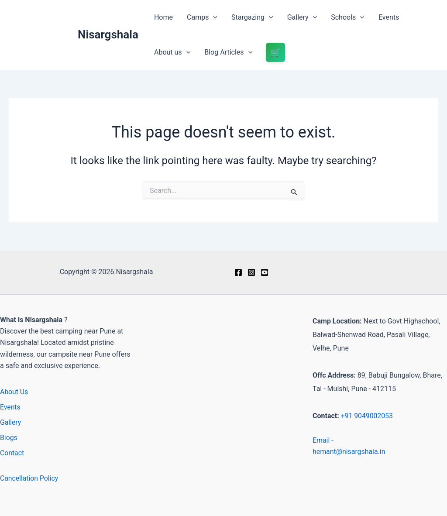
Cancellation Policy (29, 478)
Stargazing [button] (252, 17)
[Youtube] (264, 272)
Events (388, 17)
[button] (213, 17)
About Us (14, 392)
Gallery (10, 422)
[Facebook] (238, 272)
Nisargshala (108, 34)
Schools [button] (347, 17)
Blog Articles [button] (228, 52)
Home (163, 17)
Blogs (8, 437)
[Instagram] (251, 272)
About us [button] (172, 52)
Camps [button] (202, 17)
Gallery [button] (302, 17)
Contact (12, 453)
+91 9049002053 (367, 416)
